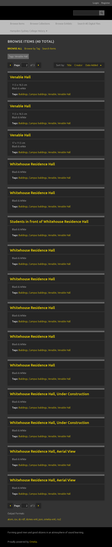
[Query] (88, 12)
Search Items (49, 48)
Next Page (38, 65)
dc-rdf (22, 519)
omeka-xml (50, 519)
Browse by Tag (32, 48)
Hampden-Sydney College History (27, 31)
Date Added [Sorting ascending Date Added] (91, 65)
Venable (52, 94)
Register (105, 3)
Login (96, 3)
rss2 (59, 519)
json (41, 519)
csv (15, 519)
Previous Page (10, 65)
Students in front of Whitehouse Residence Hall (49, 222)
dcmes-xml (31, 519)
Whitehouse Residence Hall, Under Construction (49, 394)
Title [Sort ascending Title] (69, 65)
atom (10, 519)
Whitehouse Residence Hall (32, 164)
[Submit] (101, 12)
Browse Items (17, 23)
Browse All (15, 48)
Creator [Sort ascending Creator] (78, 65)
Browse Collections (40, 23)
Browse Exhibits (63, 23)
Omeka (33, 541)
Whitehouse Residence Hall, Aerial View (43, 451)
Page (21, 65)
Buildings (23, 94)
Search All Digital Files (89, 23)
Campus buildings (38, 94)
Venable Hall (20, 77)
